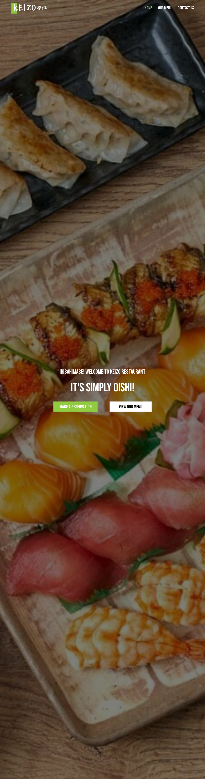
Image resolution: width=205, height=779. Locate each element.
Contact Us (186, 7)
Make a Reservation (75, 407)
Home (148, 7)
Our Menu (165, 7)
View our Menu (130, 407)
